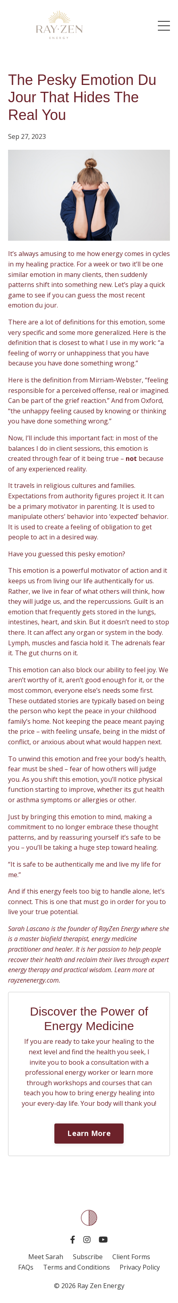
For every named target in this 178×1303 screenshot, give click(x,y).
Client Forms (131, 1256)
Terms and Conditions (76, 1267)
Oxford (151, 400)
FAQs (25, 1267)
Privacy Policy (140, 1267)
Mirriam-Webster (115, 380)
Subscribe (88, 1256)
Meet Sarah (45, 1256)
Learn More (89, 1133)
